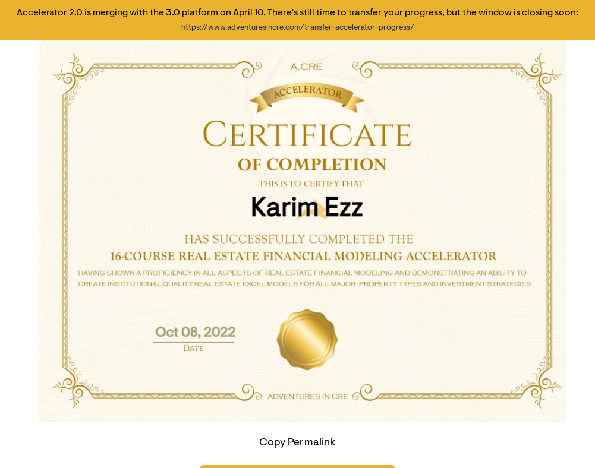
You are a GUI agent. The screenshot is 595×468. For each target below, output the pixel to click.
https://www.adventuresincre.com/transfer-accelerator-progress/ (297, 27)
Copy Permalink (297, 443)
